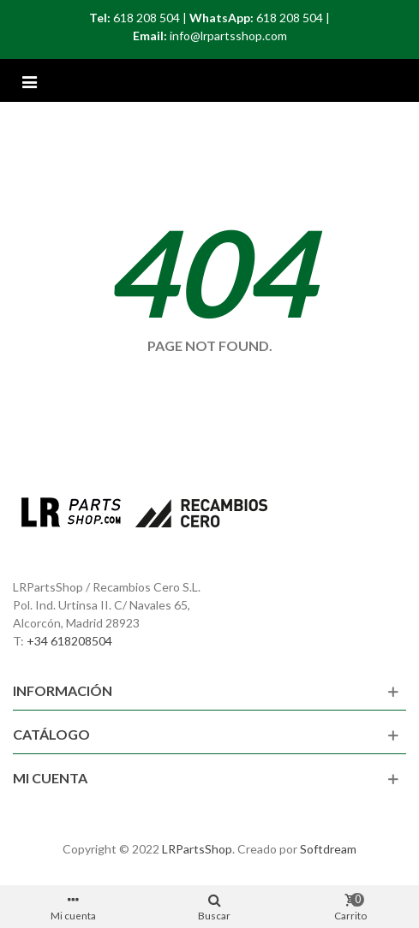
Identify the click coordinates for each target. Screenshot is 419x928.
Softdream (328, 849)
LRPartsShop (197, 849)
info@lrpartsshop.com (228, 35)
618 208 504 (146, 17)
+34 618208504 (69, 641)
